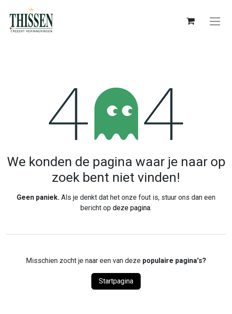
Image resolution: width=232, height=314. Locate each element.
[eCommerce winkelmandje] (190, 20)
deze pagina (131, 208)
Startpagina (116, 281)
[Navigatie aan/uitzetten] (214, 21)
